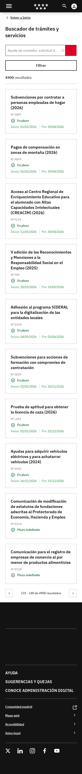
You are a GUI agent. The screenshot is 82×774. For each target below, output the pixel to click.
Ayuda (11, 672)
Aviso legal (13, 733)
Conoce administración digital (39, 690)
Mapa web (12, 715)
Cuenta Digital (78, 3)
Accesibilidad (14, 724)
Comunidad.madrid (18, 706)
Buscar (68, 3)
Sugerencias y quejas (28, 681)
